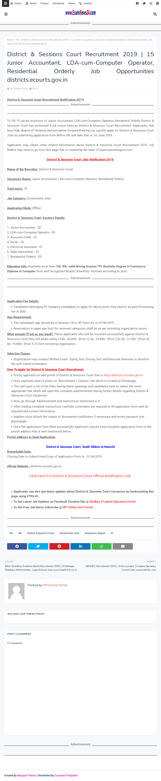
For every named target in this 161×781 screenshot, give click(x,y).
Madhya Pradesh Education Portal (112, 501)
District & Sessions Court (41, 533)
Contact (85, 3)
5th (17, 39)
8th (20, 533)
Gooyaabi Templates (66, 775)
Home (15, 3)
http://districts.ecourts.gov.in (123, 375)
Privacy (45, 3)
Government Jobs (69, 533)
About (30, 3)
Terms (71, 3)
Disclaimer (58, 3)
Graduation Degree (95, 533)
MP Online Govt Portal (78, 507)
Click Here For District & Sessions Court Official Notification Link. (80, 476)
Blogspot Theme (26, 775)
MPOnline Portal (19, 88)
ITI (112, 533)
